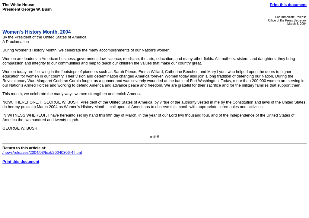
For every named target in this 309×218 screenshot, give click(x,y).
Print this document (288, 4)
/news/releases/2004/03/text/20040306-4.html (42, 152)
